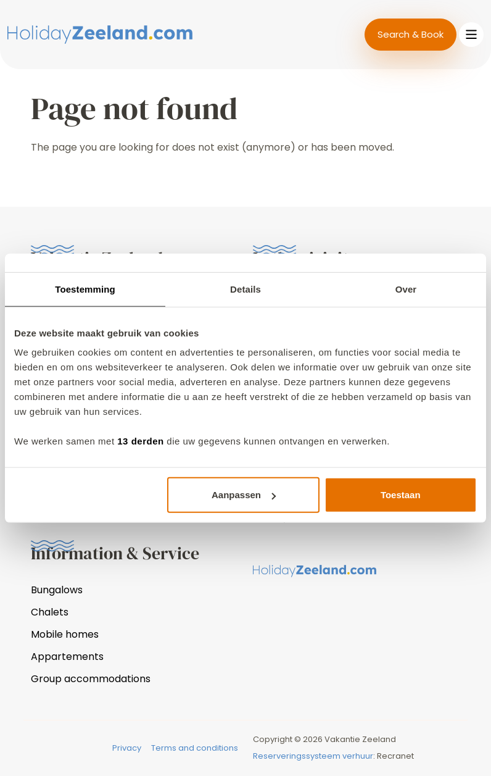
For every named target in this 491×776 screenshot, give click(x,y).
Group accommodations (91, 679)
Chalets (49, 612)
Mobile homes (65, 634)
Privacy (126, 748)
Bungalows (57, 590)
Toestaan (401, 495)
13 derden (140, 441)
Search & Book (411, 34)
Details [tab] (245, 288)
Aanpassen (244, 495)
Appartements (67, 656)
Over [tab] (406, 288)
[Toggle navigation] (471, 34)
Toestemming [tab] (85, 288)
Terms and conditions (194, 748)
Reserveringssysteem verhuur (313, 756)
